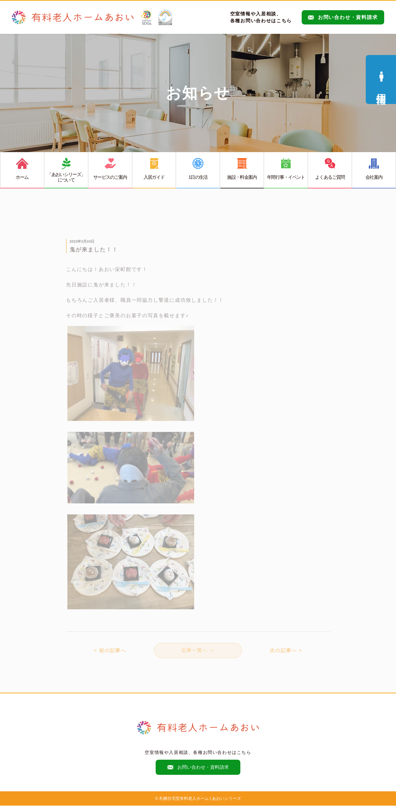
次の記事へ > (286, 654)
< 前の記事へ (110, 654)
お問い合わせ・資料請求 (343, 17)
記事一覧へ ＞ (198, 654)
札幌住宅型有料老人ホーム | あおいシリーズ (200, 800)
